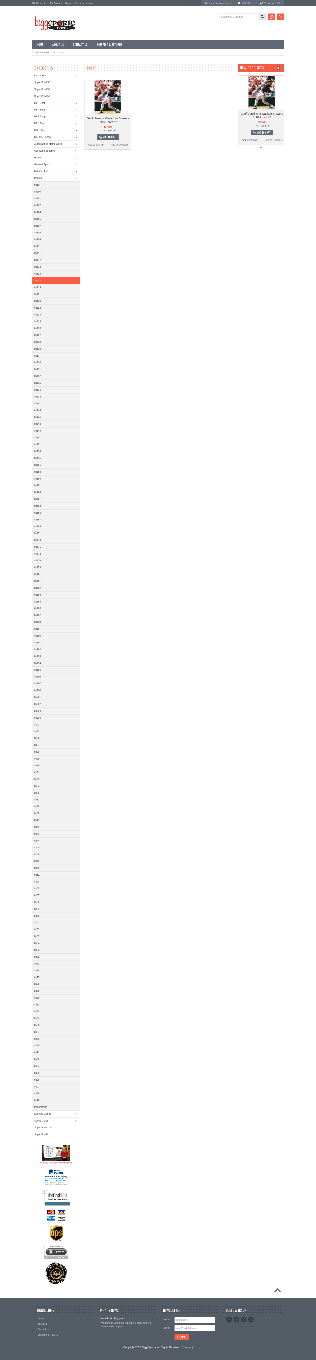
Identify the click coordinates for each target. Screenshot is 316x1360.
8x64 (37, 943)
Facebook (229, 1320)
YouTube (251, 1320)
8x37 (37, 799)
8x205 (37, 717)
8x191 (37, 642)
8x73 (37, 963)
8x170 (37, 540)
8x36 (37, 793)
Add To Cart (110, 137)
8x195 (37, 669)
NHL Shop (39, 130)
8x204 (37, 711)
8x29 (37, 758)
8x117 (37, 280)
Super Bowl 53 (42, 96)
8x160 (37, 492)
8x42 (37, 827)
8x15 (37, 437)
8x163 (37, 506)
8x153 (37, 451)
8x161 (37, 499)
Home (39, 52)
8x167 (37, 519)
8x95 (37, 1073)
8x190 (37, 635)
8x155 (37, 458)
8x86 (37, 1025)
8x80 (37, 997)
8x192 (37, 649)
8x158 (37, 471)
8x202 (37, 704)
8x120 (37, 301)
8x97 (37, 1086)
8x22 (37, 731)
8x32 (37, 779)
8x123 (37, 307)
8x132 (37, 376)
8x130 (37, 362)
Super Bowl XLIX (43, 1127)
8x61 (37, 922)
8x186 (37, 608)
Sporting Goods (42, 1113)
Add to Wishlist (96, 144)
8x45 (37, 847)
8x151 (37, 444)
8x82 (37, 1011)
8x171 (37, 546)
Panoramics (40, 1107)
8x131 (37, 369)
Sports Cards (41, 1120)
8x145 (37, 417)
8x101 (37, 198)
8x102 (37, 205)
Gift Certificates (39, 3)
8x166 (37, 512)
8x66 (37, 950)
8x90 (37, 1045)
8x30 (37, 765)
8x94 (37, 1066)
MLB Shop (40, 103)
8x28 (37, 751)
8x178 (37, 567)
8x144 (37, 410)
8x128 (37, 342)
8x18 (37, 574)
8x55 (37, 888)
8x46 (37, 854)
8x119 (37, 287)
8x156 (37, 465)
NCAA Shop (40, 75)
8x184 (37, 594)
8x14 (37, 403)
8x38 (37, 806)
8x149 (37, 430)
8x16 (37, 485)
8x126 (37, 328)
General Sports (42, 164)
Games (38, 157)
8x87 (37, 1032)
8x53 (37, 881)
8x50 (37, 868)
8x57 (37, 895)
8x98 (37, 1093)
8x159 (37, 478)
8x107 (37, 226)
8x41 (37, 820)
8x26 (37, 738)
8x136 (37, 389)
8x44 (37, 840)
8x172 (37, 553)
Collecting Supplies (44, 150)
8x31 (37, 772)
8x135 (37, 383)
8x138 (37, 396)
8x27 (37, 745)
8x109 (37, 239)
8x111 (37, 253)
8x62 (37, 929)
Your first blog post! (112, 1318)
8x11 (37, 246)
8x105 (37, 219)
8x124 (37, 314)
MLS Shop (40, 116)
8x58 (37, 902)
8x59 (37, 909)
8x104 (37, 212)
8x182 (37, 588)
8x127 (37, 335)
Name (166, 1319)
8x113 (37, 266)
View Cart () (272, 3)
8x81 (37, 1004)
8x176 (37, 560)
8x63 (37, 936)
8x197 (37, 683)
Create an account (84, 3)
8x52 (37, 874)
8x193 (37, 656)
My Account (56, 3)
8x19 (37, 628)
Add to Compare (119, 144)
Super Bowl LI (41, 1134)
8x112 (37, 260)
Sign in (68, 3)
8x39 (37, 813)
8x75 (37, 977)
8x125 (37, 321)
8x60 (37, 916)
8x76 (37, 984)
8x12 (37, 294)
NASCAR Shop (42, 137)
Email (166, 1327)
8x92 (37, 1059)
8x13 (37, 355)
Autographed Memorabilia (48, 144)
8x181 (37, 581)
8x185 (37, 601)
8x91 (37, 1052)
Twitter (236, 1320)
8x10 (37, 184)
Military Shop (41, 171)
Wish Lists (248, 3)
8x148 (37, 423)
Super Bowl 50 (42, 82)
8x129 (37, 349)
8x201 (37, 697)
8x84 (37, 1018)
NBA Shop (39, 109)
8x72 (37, 956)
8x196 (37, 676)
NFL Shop (39, 123)
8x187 (37, 615)
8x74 (37, 970)
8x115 (37, 273)
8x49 (37, 861)
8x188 (37, 622)
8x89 (37, 1038)
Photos (50, 52)
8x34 (37, 786)
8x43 (37, 833)
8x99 (37, 1100)
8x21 (37, 724)
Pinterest (243, 1320)
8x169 (37, 526)
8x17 (37, 533)
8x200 (37, 690)
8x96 (37, 1079)
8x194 (37, 663)
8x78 (37, 991)
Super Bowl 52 (42, 89)
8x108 (37, 232)
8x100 (37, 191)
